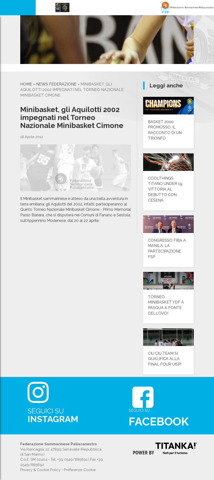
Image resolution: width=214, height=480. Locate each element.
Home (26, 84)
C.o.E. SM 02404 (33, 459)
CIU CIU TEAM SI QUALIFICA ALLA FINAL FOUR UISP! (164, 359)
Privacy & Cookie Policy (40, 470)
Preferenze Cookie (80, 470)
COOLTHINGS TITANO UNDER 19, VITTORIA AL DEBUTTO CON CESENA (165, 189)
